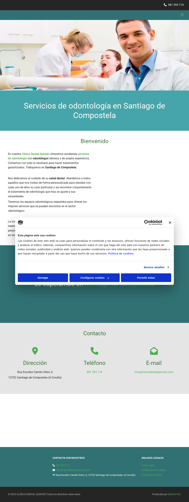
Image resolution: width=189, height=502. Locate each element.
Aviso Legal (148, 465)
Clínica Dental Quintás (36, 154)
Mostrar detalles (154, 267)
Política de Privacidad (153, 470)
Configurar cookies (94, 277)
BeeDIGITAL (174, 494)
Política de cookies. (121, 253)
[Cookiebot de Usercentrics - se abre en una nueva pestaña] (146, 222)
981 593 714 (176, 5)
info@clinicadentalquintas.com (154, 372)
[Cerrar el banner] (170, 222)
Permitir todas (146, 277)
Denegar (43, 277)
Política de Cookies (152, 475)
